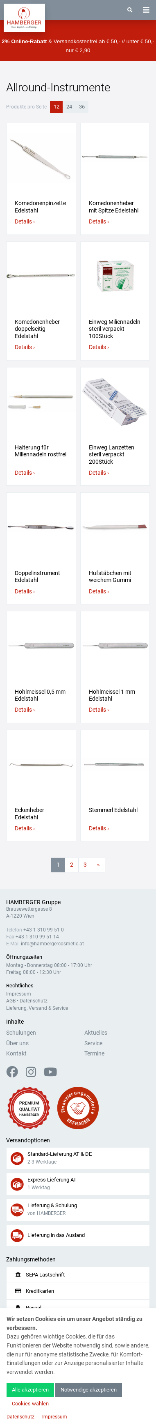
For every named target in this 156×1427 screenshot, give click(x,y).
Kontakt (16, 1053)
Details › (25, 221)
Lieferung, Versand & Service (37, 1008)
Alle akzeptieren (30, 1390)
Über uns (17, 1043)
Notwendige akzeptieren (89, 1390)
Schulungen (21, 1032)
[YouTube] (50, 1074)
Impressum (18, 994)
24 (69, 107)
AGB (11, 1001)
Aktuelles (95, 1032)
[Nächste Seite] (98, 865)
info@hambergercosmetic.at (52, 944)
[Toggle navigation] (146, 9)
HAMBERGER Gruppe (33, 902)
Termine (94, 1053)
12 (56, 107)
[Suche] (130, 10)
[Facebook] (15, 1074)
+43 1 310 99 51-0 (43, 930)
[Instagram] (34, 1074)
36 (82, 107)
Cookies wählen (30, 1403)
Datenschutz (33, 1001)
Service (93, 1043)
